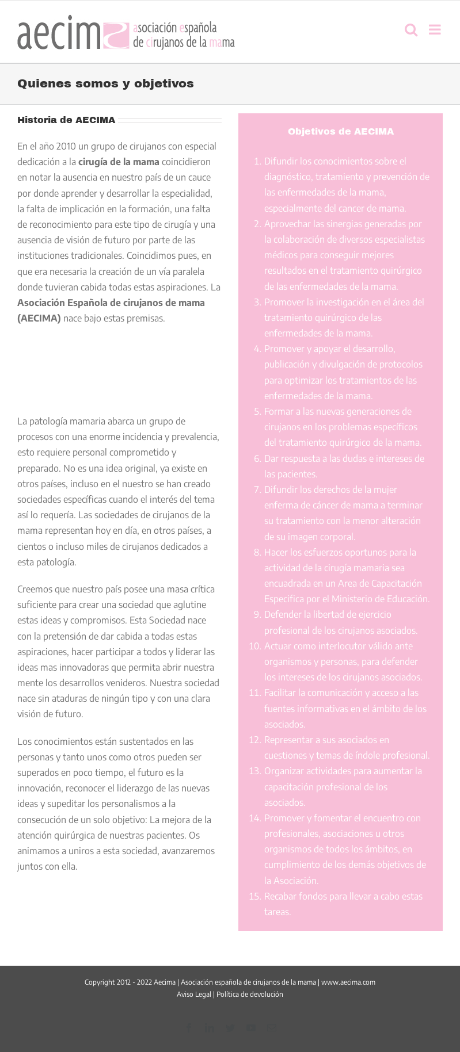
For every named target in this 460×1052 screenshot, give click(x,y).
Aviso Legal (194, 994)
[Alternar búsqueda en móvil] (411, 29)
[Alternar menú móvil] (436, 29)
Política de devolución (249, 994)
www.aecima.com (348, 982)
